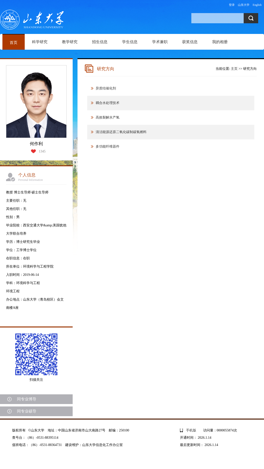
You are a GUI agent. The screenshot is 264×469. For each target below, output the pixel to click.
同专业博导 (26, 399)
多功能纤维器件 (107, 146)
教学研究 (70, 42)
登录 (232, 5)
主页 (234, 69)
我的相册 (220, 42)
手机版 (191, 430)
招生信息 (100, 42)
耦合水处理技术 (107, 103)
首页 (13, 42)
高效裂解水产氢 (107, 117)
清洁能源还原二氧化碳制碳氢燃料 (121, 132)
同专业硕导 (26, 411)
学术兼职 (160, 42)
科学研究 (39, 42)
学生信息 (130, 42)
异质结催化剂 (106, 88)
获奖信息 (190, 42)
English (257, 5)
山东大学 (243, 5)
